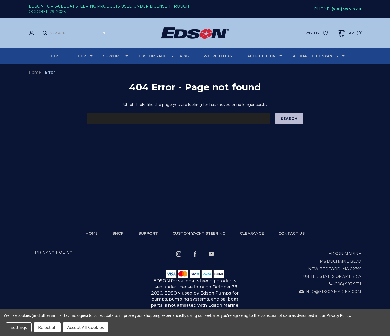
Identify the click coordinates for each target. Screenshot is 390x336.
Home (55, 56)
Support (115, 55)
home (92, 233)
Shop (84, 55)
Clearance (252, 233)
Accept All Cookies (85, 327)
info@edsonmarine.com (333, 291)
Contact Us (291, 233)
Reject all (47, 327)
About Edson (264, 55)
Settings (19, 327)
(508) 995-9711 (346, 8)
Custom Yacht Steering (164, 56)
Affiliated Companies (319, 55)
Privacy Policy (54, 252)
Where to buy (218, 56)
